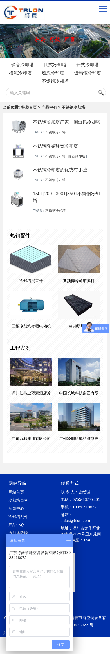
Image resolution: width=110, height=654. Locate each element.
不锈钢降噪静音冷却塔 (55, 146)
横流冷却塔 (20, 73)
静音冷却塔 (22, 64)
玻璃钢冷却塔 (87, 73)
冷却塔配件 (18, 516)
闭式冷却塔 (55, 64)
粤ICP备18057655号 (75, 625)
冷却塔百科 (18, 500)
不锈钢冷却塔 (55, 81)
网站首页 (16, 492)
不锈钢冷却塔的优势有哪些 (60, 169)
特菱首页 (29, 107)
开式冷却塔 (87, 64)
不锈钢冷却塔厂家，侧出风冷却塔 (66, 122)
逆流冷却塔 (53, 73)
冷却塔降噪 (18, 533)
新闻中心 (16, 508)
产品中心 (49, 107)
